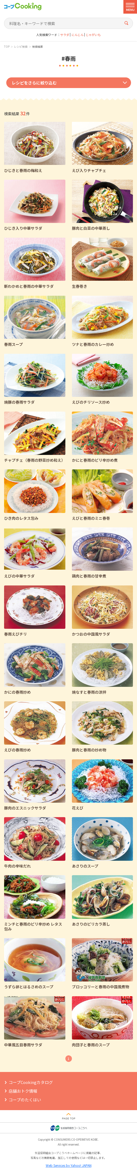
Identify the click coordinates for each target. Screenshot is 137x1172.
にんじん (78, 35)
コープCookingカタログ (31, 1082)
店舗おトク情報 (23, 1091)
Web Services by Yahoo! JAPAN (69, 1165)
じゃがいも (93, 35)
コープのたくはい (25, 1099)
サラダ (64, 35)
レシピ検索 (21, 46)
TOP (7, 46)
